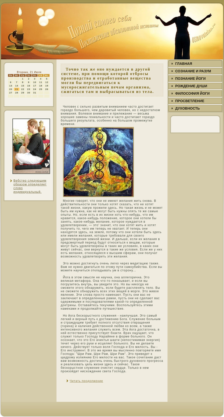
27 (10, 92)
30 (28, 92)
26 (46, 89)
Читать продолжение (86, 381)
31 (34, 92)
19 (46, 85)
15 (22, 85)
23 (28, 89)
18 (40, 85)
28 (16, 92)
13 (10, 85)
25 (40, 89)
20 (10, 89)
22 (22, 89)
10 (34, 82)
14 (16, 85)
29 (22, 92)
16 (28, 85)
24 (34, 89)
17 (34, 85)
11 (40, 82)
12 (46, 82)
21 (16, 89)
